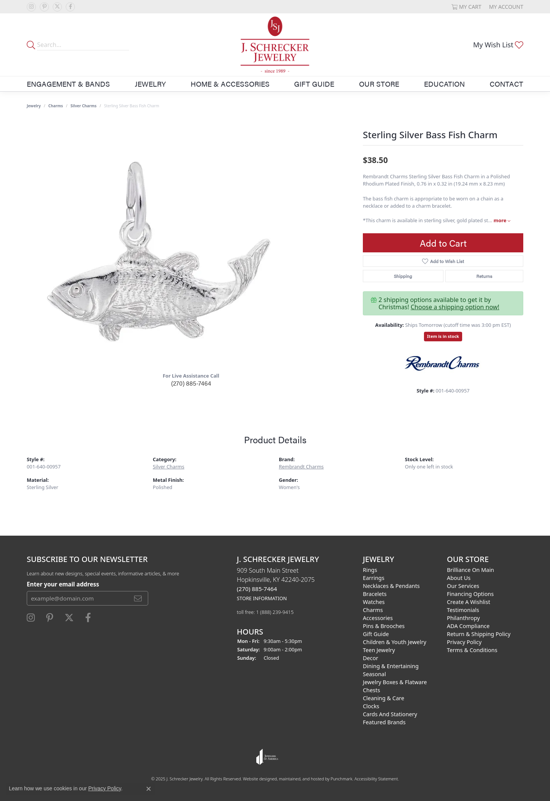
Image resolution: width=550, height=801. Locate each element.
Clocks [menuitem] (371, 706)
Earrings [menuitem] (373, 577)
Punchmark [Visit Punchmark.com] (342, 779)
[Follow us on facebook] (70, 6)
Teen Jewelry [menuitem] (379, 650)
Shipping (403, 276)
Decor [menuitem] (370, 658)
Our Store (379, 83)
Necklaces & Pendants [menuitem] (391, 585)
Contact (506, 83)
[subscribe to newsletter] (138, 598)
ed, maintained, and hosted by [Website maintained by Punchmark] (301, 779)
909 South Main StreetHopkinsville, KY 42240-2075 (276, 584)
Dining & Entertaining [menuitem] (391, 666)
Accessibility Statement (376, 779)
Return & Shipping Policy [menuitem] (479, 634)
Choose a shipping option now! (455, 307)
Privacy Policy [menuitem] (464, 642)
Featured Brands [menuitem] (384, 722)
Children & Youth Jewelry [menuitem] (394, 642)
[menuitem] (267, 756)
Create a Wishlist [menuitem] (468, 602)
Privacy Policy (104, 788)
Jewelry (150, 83)
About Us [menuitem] (459, 577)
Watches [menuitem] (374, 602)
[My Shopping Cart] (466, 6)
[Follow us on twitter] (57, 6)
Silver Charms (83, 105)
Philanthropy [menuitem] (463, 618)
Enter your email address (63, 584)
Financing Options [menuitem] (470, 594)
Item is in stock (443, 336)
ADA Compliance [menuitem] (468, 626)
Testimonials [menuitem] (463, 610)
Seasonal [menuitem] (374, 674)
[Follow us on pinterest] (44, 6)
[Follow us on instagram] (31, 6)
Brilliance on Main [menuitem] (470, 569)
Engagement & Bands (68, 83)
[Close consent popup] (148, 788)
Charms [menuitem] (373, 610)
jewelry (34, 105)
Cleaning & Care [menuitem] (383, 698)
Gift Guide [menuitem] (376, 634)
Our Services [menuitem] (463, 585)
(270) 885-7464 (191, 383)
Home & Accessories (230, 83)
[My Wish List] (498, 44)
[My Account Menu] (506, 6)
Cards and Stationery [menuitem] (390, 714)
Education (444, 83)
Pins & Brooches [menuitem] (383, 626)
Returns (484, 276)
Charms (56, 105)
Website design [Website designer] (257, 779)
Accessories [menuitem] (378, 618)
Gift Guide (314, 83)
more (501, 220)
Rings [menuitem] (370, 569)
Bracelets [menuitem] (375, 594)
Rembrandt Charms (301, 466)
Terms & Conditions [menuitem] (472, 650)
